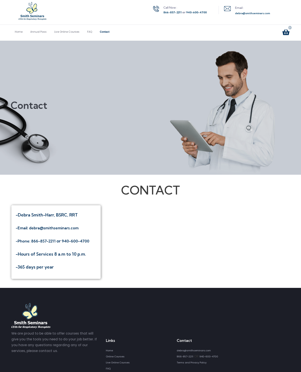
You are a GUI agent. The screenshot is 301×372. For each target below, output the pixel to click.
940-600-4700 (196, 12)
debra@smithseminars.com (252, 13)
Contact (104, 31)
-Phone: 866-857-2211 (36, 241)
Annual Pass (38, 32)
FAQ (89, 32)
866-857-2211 (172, 12)
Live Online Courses (66, 32)
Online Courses (115, 356)
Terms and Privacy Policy (192, 362)
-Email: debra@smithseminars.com (47, 227)
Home (19, 32)
